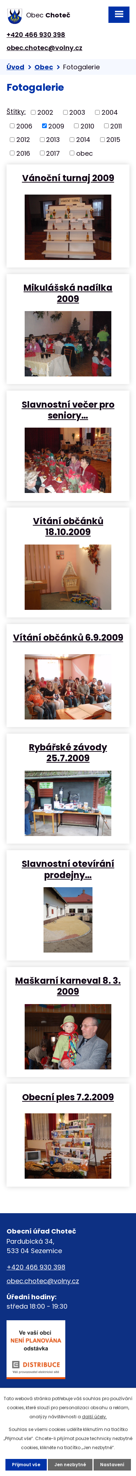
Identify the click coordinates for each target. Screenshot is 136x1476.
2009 (56, 125)
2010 (87, 125)
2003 (77, 112)
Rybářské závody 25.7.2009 (68, 752)
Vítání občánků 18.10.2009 (68, 526)
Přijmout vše (26, 1464)
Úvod (15, 67)
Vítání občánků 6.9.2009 (68, 637)
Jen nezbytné (70, 1464)
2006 (24, 125)
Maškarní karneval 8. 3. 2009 (68, 986)
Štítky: (16, 111)
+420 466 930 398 (36, 34)
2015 (113, 139)
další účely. (94, 1417)
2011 (116, 125)
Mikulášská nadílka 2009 (68, 293)
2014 (83, 139)
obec (84, 153)
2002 (45, 112)
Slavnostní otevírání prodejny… (68, 869)
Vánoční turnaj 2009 (68, 178)
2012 (23, 139)
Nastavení (112, 1464)
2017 (53, 153)
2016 (23, 153)
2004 (110, 112)
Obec (43, 67)
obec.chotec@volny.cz (44, 47)
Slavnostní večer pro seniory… (68, 409)
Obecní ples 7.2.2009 (68, 1097)
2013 (53, 139)
